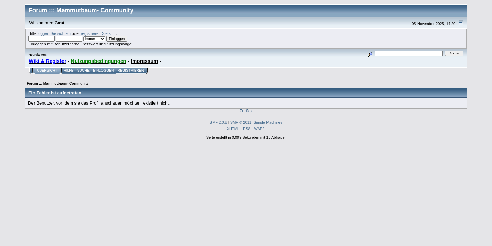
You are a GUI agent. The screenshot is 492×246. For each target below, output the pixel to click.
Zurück (245, 110)
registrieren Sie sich (98, 33)
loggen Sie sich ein (54, 33)
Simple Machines (268, 122)
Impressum (144, 61)
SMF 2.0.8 (218, 122)
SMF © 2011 (240, 122)
